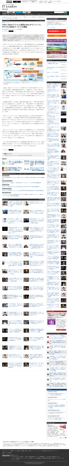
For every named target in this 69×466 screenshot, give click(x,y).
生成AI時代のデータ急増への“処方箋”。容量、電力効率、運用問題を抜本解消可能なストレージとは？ (37, 280)
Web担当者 (41, 1)
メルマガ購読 (17, 450)
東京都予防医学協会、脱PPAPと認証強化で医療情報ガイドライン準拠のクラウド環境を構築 (15, 169)
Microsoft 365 (26, 155)
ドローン (45, 2)
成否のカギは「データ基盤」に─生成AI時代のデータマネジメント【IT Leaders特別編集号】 (21, 182)
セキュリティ (35, 14)
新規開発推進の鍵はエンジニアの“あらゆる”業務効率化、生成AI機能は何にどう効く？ (15, 297)
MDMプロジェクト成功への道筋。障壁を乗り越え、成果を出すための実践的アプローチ (37, 305)
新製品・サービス (27, 17)
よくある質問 (8, 452)
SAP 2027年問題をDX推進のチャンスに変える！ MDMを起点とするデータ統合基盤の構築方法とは (37, 271)
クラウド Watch (48, 456)
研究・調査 (58, 1)
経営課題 (11, 12)
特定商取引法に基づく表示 (47, 450)
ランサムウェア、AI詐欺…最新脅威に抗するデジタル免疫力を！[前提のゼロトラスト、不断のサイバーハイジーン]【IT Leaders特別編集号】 (23, 195)
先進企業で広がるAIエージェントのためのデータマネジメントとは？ (37, 203)
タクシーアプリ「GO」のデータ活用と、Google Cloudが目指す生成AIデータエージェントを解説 (37, 288)
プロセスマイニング (20, 14)
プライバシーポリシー (37, 450)
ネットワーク (20, 17)
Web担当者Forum (32, 456)
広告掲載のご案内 (24, 450)
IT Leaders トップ (5, 17)
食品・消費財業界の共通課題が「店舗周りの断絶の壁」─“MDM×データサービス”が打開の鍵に (15, 254)
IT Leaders (9, 6)
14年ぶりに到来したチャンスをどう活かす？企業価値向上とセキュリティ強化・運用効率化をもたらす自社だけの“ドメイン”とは (53, 129)
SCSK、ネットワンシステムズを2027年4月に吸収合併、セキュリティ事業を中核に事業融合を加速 (37, 169)
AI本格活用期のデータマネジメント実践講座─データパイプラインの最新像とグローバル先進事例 (15, 347)
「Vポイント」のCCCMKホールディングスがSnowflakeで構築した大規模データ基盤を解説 (15, 330)
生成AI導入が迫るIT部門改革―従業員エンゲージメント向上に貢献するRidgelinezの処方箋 (15, 237)
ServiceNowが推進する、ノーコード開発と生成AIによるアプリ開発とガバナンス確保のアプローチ (15, 313)
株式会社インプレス (14, 455)
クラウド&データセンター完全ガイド (17, 456)
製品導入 (33, 1)
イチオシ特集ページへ (61, 329)
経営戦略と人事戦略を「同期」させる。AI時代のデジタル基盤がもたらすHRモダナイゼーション (15, 212)
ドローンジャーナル (60, 458)
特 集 (27, 12)
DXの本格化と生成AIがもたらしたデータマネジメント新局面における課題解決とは (15, 339)
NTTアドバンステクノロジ (13, 155)
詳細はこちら (62, 437)
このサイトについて (5, 450)
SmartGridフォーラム (56, 456)
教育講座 (49, 2)
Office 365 (6, 155)
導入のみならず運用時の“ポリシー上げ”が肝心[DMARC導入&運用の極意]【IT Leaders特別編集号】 (23, 190)
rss (7, 9)
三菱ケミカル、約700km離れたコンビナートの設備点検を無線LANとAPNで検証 (15, 163)
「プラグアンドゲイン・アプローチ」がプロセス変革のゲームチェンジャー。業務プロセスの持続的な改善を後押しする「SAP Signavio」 (15, 264)
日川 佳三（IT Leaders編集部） (16, 29)
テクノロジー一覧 (13, 17)
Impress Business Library (52, 24)
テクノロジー (19, 12)
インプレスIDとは (51, 27)
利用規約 (12, 450)
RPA (30, 14)
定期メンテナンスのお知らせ (53, 72)
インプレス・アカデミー (15, 459)
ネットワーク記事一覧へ (39, 20)
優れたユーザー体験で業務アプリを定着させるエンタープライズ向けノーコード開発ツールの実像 (37, 212)
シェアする (5, 31)
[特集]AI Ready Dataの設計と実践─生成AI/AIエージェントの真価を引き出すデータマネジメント (56, 315)
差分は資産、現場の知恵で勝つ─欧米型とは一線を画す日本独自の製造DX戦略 (37, 297)
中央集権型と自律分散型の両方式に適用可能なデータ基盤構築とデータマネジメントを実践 (37, 330)
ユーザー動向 (11, 14)
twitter (3, 9)
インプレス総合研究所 (40, 456)
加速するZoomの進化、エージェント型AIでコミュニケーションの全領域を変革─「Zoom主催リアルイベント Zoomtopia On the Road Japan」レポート (15, 230)
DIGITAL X (54, 458)
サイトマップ (55, 450)
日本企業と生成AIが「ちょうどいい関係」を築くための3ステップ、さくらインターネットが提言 (15, 356)
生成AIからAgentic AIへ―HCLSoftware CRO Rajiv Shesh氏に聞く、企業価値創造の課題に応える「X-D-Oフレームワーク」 (53, 151)
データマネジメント (44, 14)
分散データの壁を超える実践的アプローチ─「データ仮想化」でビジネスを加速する (37, 339)
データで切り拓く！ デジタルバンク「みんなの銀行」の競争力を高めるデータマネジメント (15, 305)
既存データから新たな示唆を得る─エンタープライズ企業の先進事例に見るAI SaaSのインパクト (15, 288)
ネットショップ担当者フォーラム (17, 458)
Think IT (26, 456)
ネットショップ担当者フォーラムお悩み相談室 (32, 458)
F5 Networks (21, 155)
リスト (15, 31)
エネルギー (41, 2)
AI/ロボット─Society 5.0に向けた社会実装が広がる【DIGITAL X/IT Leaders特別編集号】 (21, 186)
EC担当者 (45, 1)
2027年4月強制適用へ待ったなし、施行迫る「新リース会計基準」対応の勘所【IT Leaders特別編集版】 (23, 178)
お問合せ (3, 452)
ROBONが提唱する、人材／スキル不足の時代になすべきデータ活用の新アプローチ (37, 313)
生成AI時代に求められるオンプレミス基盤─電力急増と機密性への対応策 (37, 237)
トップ (4, 13)
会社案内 (30, 450)
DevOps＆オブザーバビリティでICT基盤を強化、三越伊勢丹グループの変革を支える (37, 322)
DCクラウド (25, 1)
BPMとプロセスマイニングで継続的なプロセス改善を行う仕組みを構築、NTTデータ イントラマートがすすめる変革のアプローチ (53, 177)
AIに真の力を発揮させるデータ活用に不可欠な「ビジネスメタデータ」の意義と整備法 (15, 280)
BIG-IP (31, 155)
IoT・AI (54, 1)
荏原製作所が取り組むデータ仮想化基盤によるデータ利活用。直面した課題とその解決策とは (37, 347)
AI (26, 14)
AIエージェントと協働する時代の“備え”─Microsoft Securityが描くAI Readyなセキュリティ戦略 (15, 246)
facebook (5, 9)
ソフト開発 (50, 1)
